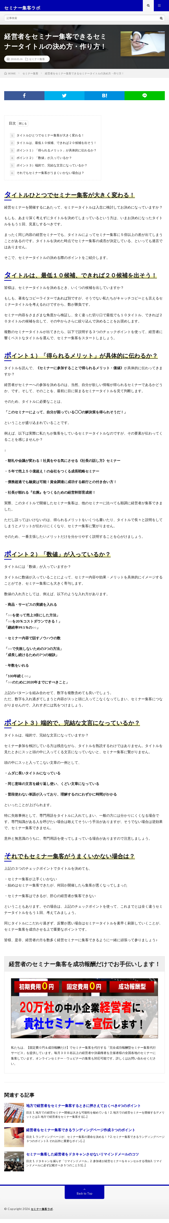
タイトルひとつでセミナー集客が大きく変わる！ (47, 139)
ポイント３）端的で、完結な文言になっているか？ (48, 169)
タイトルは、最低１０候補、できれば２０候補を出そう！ (53, 147)
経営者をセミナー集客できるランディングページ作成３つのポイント (80, 1134)
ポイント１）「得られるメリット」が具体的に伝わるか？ (53, 154)
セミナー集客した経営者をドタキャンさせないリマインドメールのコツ (82, 1158)
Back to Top (84, 1197)
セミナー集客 (37, 63)
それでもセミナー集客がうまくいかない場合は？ (47, 177)
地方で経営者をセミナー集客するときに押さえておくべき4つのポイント (83, 1110)
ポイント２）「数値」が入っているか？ (41, 162)
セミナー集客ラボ (43, 1213)
